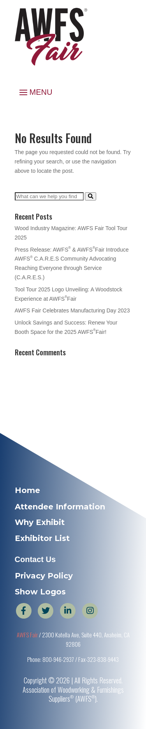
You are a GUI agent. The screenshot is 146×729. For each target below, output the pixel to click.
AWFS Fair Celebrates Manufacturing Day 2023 (72, 310)
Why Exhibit (40, 522)
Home (27, 490)
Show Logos (40, 591)
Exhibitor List (42, 538)
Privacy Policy (44, 575)
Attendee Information (60, 506)
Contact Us (35, 559)
